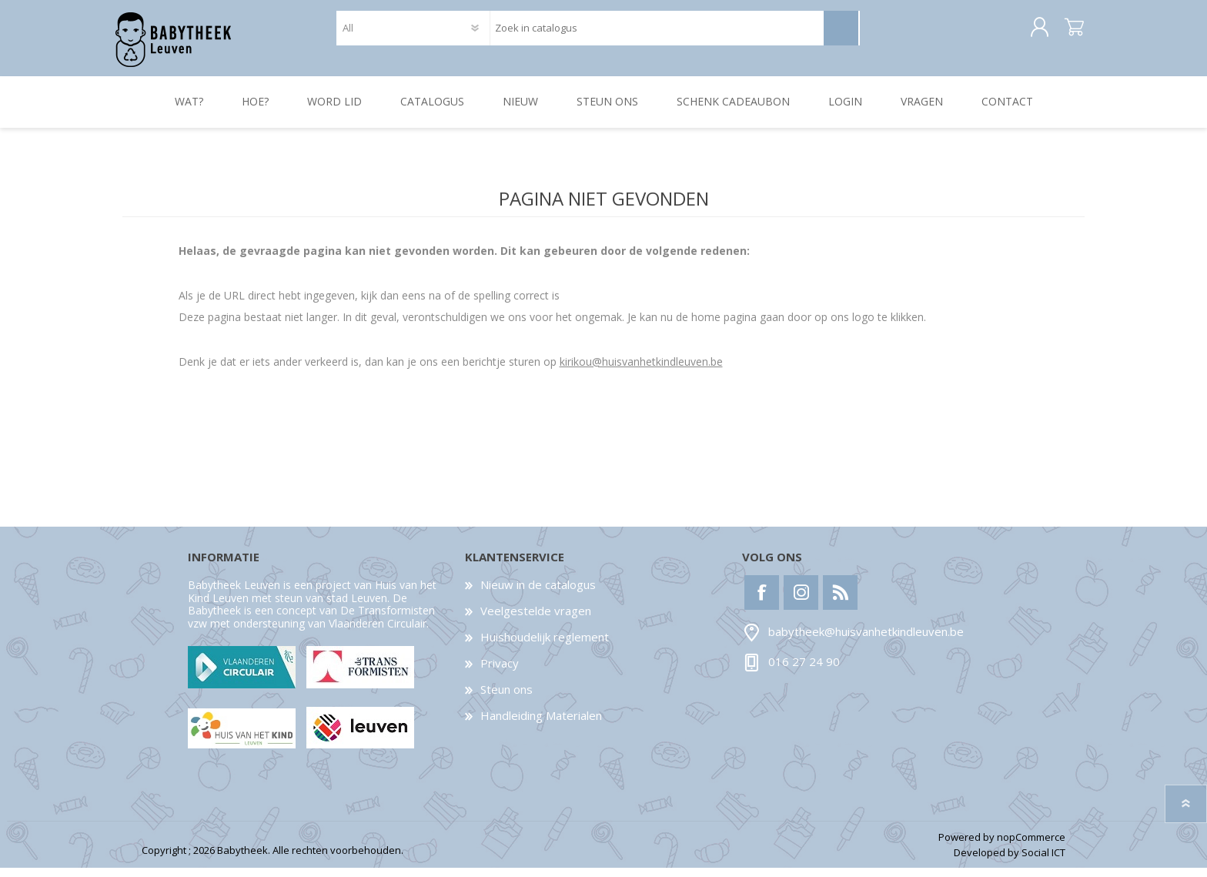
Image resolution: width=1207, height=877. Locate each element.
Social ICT (1043, 862)
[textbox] (656, 32)
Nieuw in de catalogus (538, 593)
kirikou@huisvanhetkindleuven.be (641, 370)
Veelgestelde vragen (535, 620)
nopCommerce (1031, 846)
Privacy (499, 672)
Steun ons (506, 698)
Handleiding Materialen (541, 724)
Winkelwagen (1067, 32)
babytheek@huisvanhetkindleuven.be (866, 641)
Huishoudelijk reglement (544, 646)
